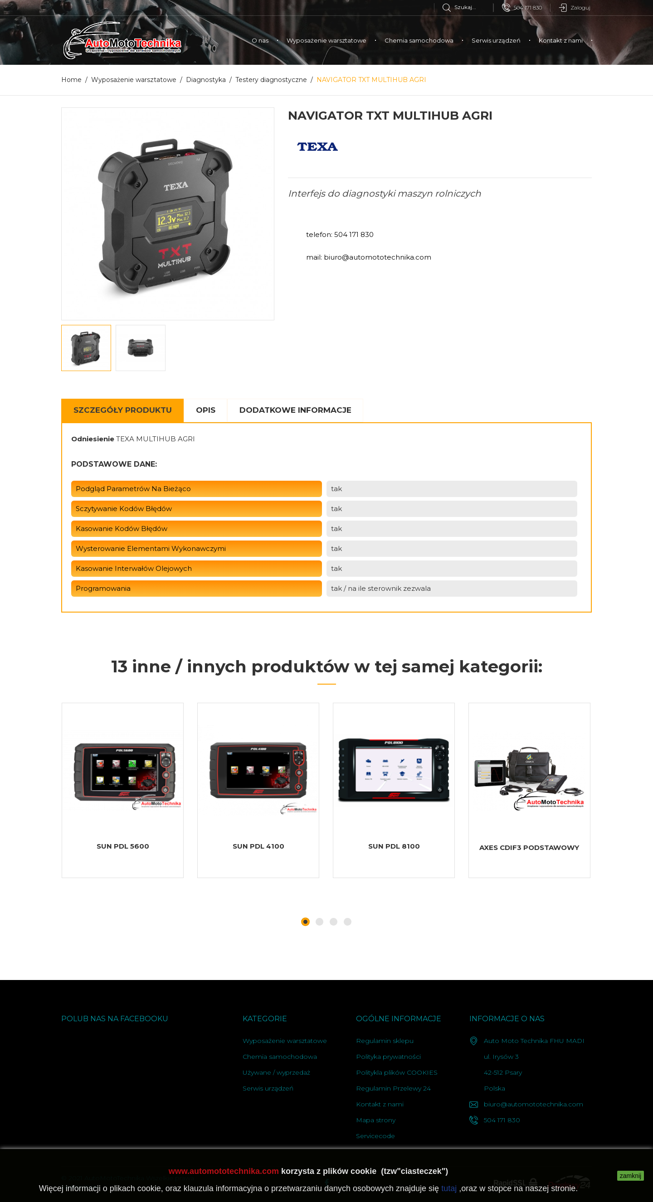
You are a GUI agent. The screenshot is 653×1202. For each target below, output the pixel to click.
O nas (260, 40)
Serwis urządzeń (496, 40)
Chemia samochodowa (419, 40)
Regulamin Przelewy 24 (393, 1088)
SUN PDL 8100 (394, 846)
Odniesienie (92, 438)
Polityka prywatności (388, 1056)
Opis (205, 410)
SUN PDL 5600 (123, 846)
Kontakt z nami (561, 40)
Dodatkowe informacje (295, 410)
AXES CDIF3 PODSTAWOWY (529, 847)
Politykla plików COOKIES (397, 1072)
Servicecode (375, 1136)
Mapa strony (375, 1120)
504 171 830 (522, 8)
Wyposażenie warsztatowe (326, 40)
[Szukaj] (468, 7)
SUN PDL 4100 (258, 846)
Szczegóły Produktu (122, 410)
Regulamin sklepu (385, 1041)
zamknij (630, 1175)
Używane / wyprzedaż (276, 1072)
